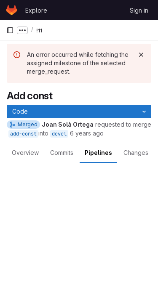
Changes (135, 152)
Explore (36, 10)
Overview (25, 152)
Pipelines (98, 152)
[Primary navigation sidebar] (10, 30)
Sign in (139, 10)
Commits (61, 152)
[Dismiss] (141, 55)
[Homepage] (12, 10)
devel (59, 133)
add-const (23, 133)
